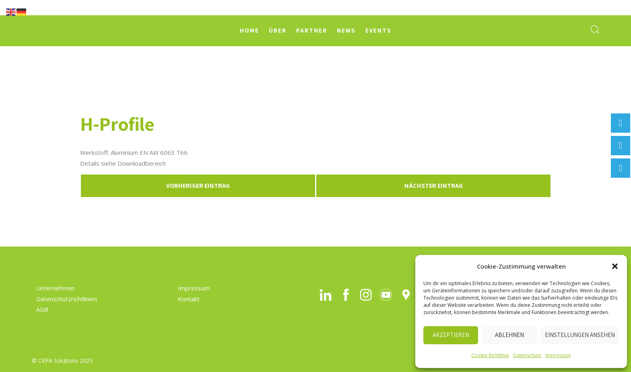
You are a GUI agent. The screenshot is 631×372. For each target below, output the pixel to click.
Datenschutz (527, 355)
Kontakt (189, 299)
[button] (615, 266)
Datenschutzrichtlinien (66, 299)
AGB (42, 309)
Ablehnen (509, 335)
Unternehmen (55, 288)
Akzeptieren (451, 335)
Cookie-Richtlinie (490, 355)
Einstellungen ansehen (580, 335)
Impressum (558, 355)
